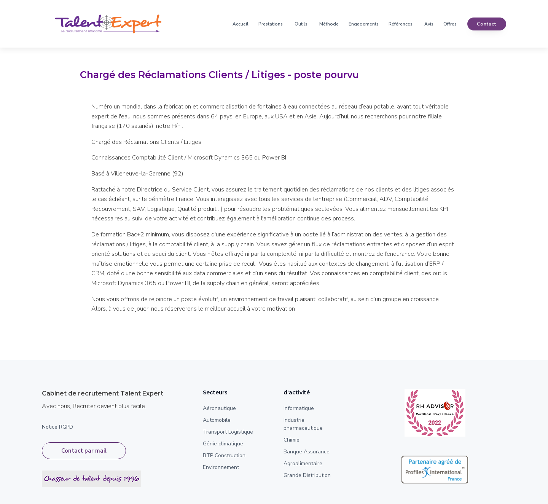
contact (486, 24)
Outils (301, 24)
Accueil (241, 24)
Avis (428, 24)
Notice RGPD (57, 427)
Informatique (299, 408)
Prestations (270, 24)
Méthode (329, 24)
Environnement (221, 467)
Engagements (364, 24)
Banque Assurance (307, 451)
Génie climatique (223, 443)
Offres (450, 24)
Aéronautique (219, 408)
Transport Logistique (228, 431)
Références (401, 24)
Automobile (217, 420)
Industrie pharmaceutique (303, 424)
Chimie (291, 439)
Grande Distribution (307, 475)
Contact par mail (84, 451)
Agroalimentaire (303, 463)
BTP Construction (224, 455)
